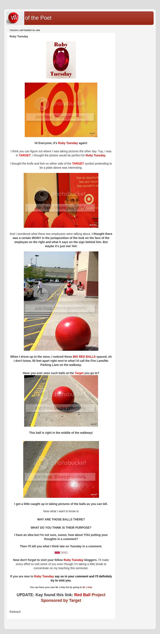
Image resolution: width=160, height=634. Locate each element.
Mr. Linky (87, 587)
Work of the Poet (31, 18)
